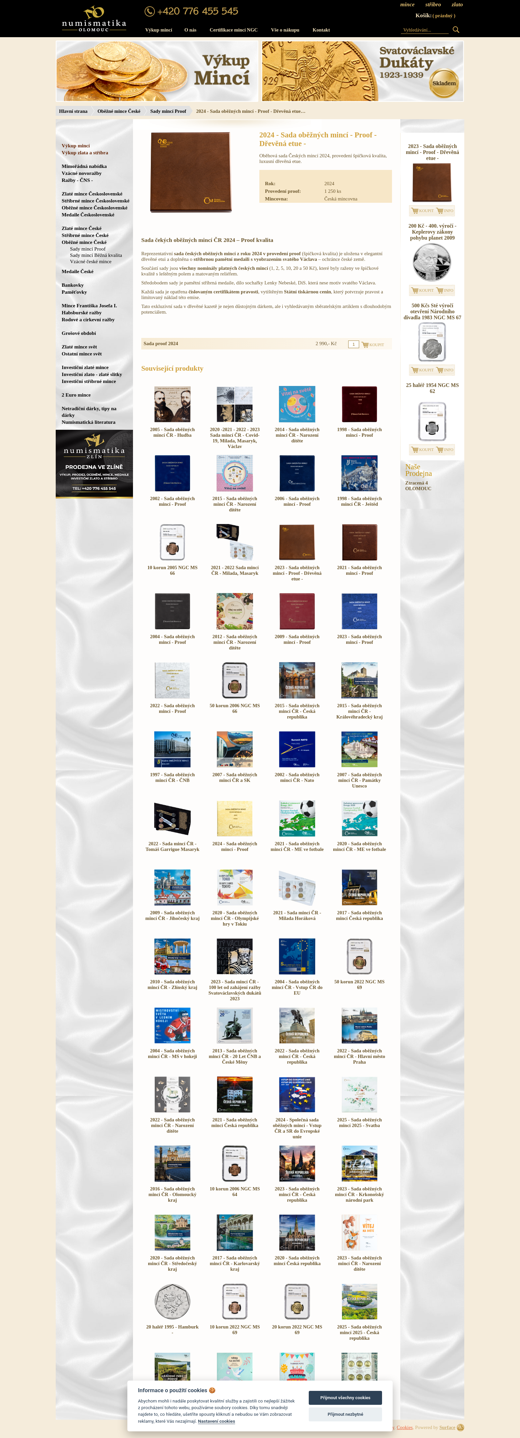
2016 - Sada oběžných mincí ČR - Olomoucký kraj (173, 1194)
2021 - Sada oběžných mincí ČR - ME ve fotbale (297, 846)
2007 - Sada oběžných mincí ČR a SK (235, 777)
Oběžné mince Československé (94, 207)
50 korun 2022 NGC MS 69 (359, 984)
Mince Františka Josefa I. (89, 305)
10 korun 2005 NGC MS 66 (172, 570)
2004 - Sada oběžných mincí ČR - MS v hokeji (172, 1053)
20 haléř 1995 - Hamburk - (172, 1329)
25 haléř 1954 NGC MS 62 (432, 388)
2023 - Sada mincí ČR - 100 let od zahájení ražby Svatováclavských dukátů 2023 (234, 990)
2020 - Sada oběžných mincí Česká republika (297, 1260)
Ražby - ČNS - (77, 180)
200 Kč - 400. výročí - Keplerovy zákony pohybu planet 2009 (433, 232)
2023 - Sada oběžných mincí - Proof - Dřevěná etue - (297, 573)
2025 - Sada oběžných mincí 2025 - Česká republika (359, 1332)
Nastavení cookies (216, 1421)
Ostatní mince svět (82, 353)
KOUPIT (426, 210)
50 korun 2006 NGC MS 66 (235, 708)
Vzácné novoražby (81, 173)
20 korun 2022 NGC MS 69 (297, 1329)
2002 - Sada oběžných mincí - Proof (172, 501)
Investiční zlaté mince (85, 367)
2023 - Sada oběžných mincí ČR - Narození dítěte (359, 1263)
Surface (447, 1427)
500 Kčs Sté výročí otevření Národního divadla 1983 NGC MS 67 (432, 311)
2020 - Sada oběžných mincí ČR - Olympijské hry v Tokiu (235, 918)
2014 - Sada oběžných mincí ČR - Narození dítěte (297, 435)
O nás (190, 30)
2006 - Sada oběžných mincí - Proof (297, 501)
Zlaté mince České (81, 228)
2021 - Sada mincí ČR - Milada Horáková (297, 915)
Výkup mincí (158, 30)
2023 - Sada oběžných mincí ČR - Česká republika (297, 1194)
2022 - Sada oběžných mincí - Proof (172, 708)
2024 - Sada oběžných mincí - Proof (235, 846)
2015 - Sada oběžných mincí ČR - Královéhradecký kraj (359, 711)
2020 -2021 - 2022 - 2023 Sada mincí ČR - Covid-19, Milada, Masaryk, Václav (235, 438)
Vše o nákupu (285, 30)
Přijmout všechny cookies (345, 1397)
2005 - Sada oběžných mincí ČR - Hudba (172, 432)
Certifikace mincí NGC (234, 30)
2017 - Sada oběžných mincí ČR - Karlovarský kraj (235, 1263)
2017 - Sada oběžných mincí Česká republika (359, 915)
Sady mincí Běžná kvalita (96, 255)
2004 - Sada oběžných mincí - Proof (172, 639)
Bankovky (73, 285)
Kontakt (321, 30)
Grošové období (79, 333)
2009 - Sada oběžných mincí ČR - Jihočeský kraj (172, 915)
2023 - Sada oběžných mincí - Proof (359, 639)
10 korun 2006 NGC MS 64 (235, 1191)
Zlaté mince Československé (92, 193)
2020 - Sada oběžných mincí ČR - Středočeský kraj (172, 1263)
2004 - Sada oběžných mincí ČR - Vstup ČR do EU (297, 987)
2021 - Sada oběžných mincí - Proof (359, 570)
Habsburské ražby (82, 312)
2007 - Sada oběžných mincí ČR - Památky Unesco (359, 780)
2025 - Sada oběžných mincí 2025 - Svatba (359, 1122)
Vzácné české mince (90, 261)
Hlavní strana (73, 111)
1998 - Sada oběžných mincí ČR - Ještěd (359, 501)
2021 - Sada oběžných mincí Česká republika (234, 1122)
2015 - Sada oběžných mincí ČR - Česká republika (297, 711)
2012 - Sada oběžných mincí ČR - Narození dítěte (235, 642)
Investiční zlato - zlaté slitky (92, 374)
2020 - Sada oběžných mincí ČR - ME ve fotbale (359, 846)
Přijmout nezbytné (345, 1414)
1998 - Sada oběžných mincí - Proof (359, 432)
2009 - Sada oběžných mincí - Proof (297, 639)
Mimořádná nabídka (84, 166)
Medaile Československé (88, 214)
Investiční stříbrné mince (89, 381)
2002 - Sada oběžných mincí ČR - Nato (297, 777)
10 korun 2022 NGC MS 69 (235, 1329)
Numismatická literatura (88, 422)
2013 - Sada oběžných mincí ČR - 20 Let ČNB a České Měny (235, 1056)
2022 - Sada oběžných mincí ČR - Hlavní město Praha (359, 1056)
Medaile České (78, 271)
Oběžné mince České (119, 111)
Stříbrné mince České (85, 235)
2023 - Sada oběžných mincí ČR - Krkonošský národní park (359, 1194)
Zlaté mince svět (79, 346)
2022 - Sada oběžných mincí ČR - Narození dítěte (172, 1125)
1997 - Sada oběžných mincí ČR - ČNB (172, 777)
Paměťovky (74, 292)
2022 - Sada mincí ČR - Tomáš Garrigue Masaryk (172, 846)
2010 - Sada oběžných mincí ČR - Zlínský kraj (172, 984)
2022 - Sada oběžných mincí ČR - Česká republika (297, 1056)
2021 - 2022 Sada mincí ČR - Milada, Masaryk (235, 570)
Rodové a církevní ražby (88, 319)
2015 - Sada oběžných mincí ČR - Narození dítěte (235, 504)
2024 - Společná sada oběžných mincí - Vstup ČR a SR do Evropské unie (297, 1128)
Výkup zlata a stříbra (85, 152)
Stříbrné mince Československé (95, 200)
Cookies (405, 1427)
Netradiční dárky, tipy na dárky (89, 412)
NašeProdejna (418, 470)
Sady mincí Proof (168, 111)
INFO (448, 210)
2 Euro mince (76, 395)
